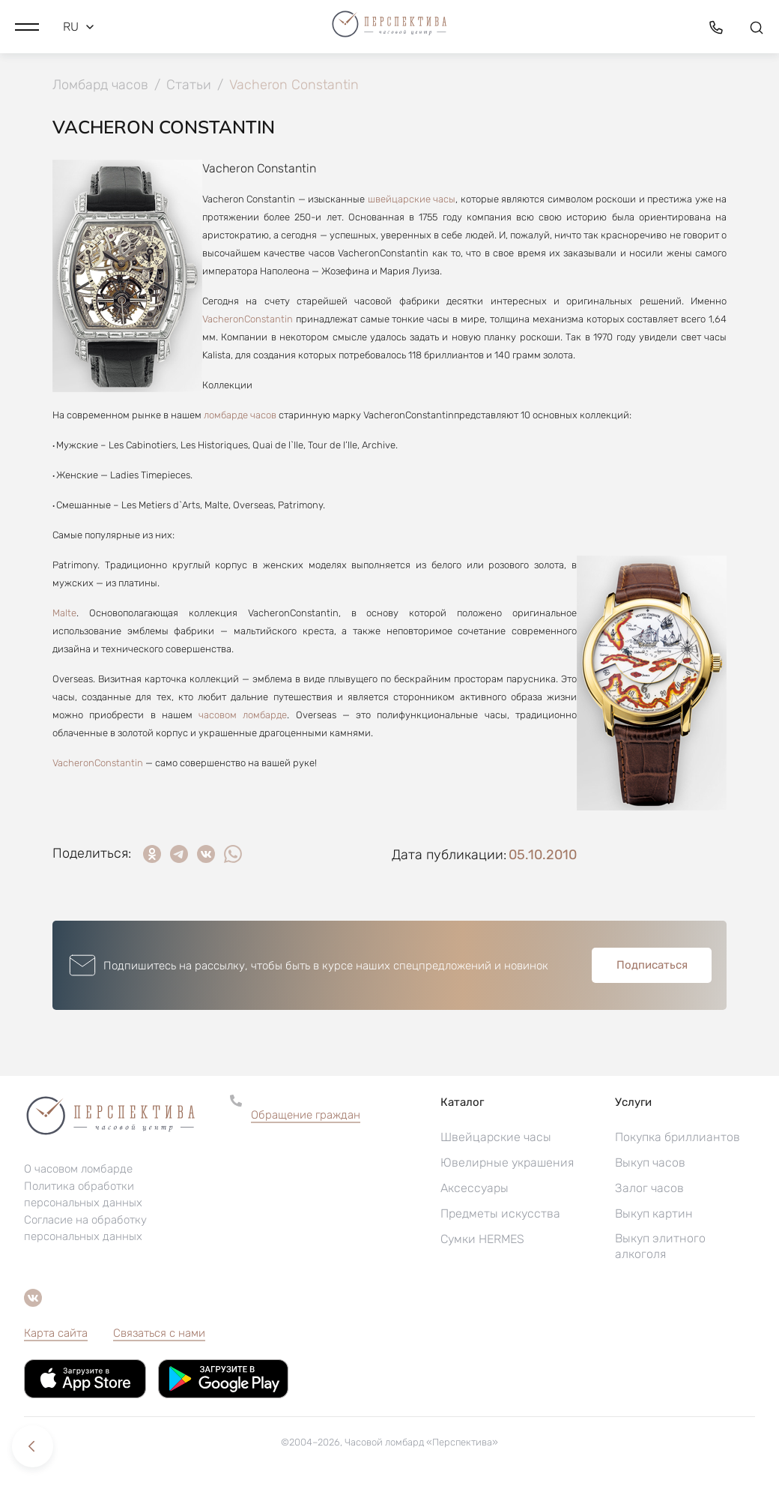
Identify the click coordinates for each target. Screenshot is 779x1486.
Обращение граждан (305, 1115)
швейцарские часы (411, 199)
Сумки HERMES (482, 1239)
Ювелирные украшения (507, 1162)
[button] (27, 26)
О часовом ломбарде (78, 1169)
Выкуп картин (654, 1213)
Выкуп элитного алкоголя (660, 1246)
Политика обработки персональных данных (83, 1195)
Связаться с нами (159, 1333)
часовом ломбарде (242, 715)
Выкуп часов (650, 1162)
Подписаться (652, 965)
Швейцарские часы (495, 1137)
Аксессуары (474, 1188)
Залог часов (649, 1188)
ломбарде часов (240, 415)
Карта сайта (56, 1333)
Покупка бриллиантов (677, 1137)
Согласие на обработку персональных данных (85, 1229)
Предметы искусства (500, 1213)
